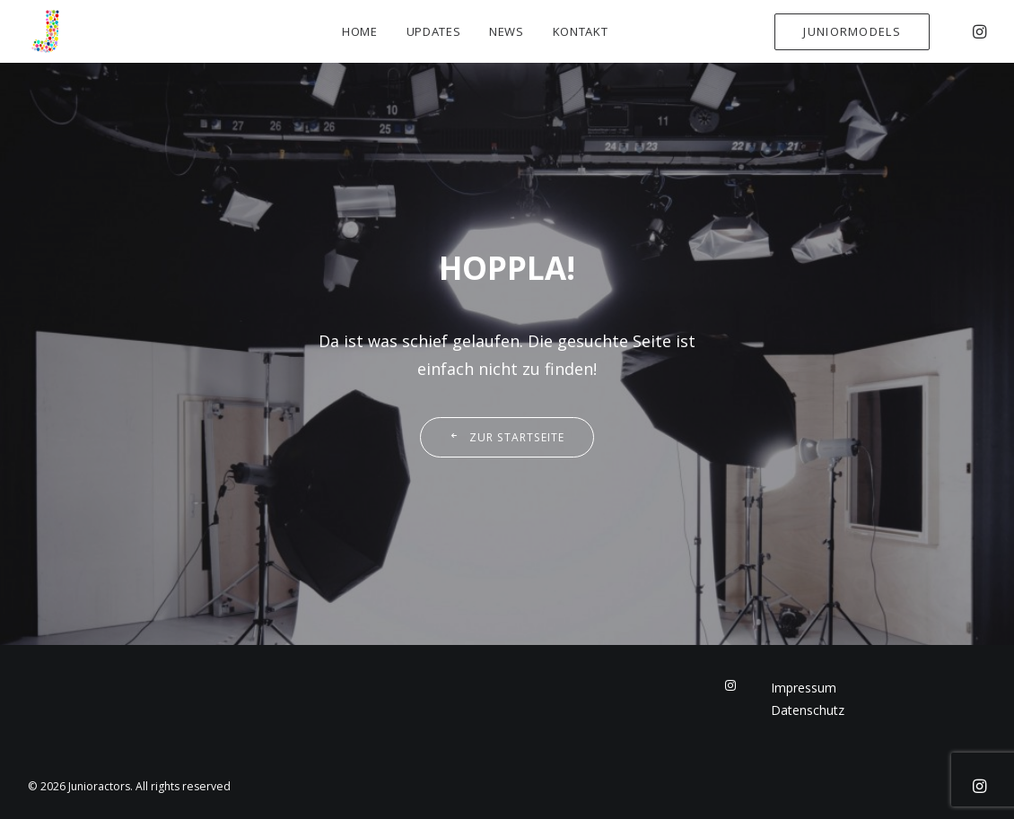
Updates (433, 31)
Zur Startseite (506, 437)
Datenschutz (807, 710)
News (506, 31)
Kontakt (580, 31)
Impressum (803, 687)
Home (360, 31)
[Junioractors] (46, 31)
